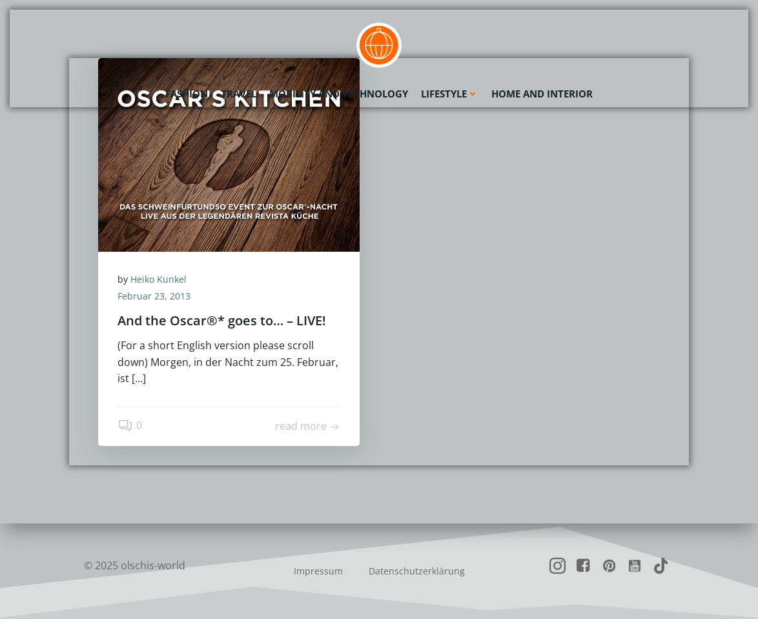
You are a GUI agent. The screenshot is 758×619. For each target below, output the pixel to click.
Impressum (318, 571)
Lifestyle (449, 93)
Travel (238, 93)
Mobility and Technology (338, 93)
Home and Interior (542, 93)
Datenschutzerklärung (417, 571)
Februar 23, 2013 (154, 296)
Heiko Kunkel (158, 279)
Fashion (186, 93)
